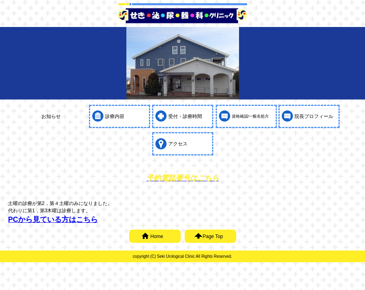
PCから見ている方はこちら (53, 219)
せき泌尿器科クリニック (182, 15)
